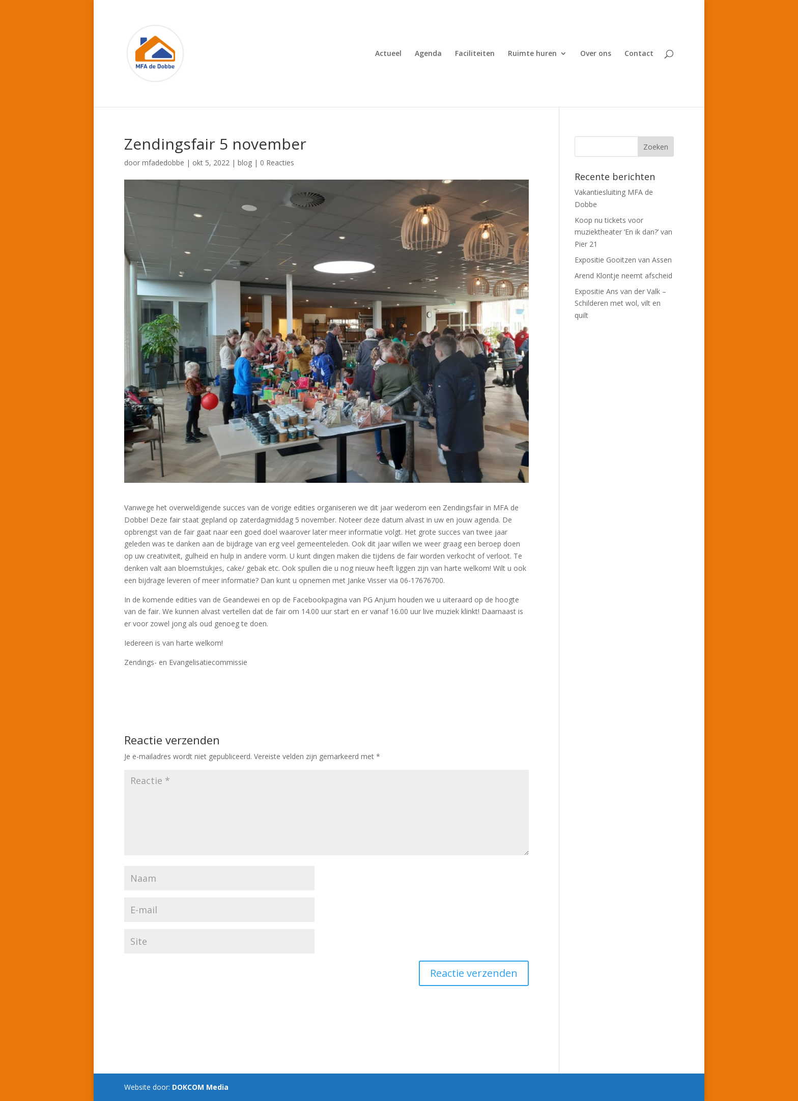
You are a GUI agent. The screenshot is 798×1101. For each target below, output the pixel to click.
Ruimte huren (532, 54)
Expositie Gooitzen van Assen (623, 260)
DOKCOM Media (200, 1087)
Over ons (595, 54)
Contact (638, 54)
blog (245, 162)
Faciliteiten (475, 54)
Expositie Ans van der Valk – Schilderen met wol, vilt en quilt (620, 303)
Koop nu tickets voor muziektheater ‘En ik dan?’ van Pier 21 (623, 232)
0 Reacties (277, 162)
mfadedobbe (163, 162)
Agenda (428, 54)
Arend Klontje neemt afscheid (623, 275)
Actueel (388, 54)
